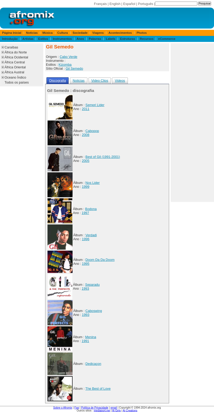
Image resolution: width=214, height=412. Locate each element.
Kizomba (65, 65)
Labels (110, 38)
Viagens (98, 32)
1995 (85, 264)
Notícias (32, 32)
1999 (85, 187)
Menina (90, 337)
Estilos (43, 38)
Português (145, 4)
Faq (76, 407)
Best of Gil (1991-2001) (102, 157)
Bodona (91, 209)
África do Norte (16, 52)
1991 (85, 341)
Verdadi (91, 235)
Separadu (92, 285)
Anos (80, 38)
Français (100, 4)
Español (129, 4)
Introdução (10, 38)
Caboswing (93, 311)
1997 (85, 213)
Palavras (95, 38)
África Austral (14, 72)
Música (48, 32)
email (113, 407)
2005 (85, 161)
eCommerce (166, 38)
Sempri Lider (94, 105)
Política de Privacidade (94, 407)
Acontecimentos (120, 32)
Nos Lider (92, 183)
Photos (141, 32)
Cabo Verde (69, 57)
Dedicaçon (93, 364)
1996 (85, 239)
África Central (15, 62)
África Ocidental (16, 57)
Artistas (28, 38)
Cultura (62, 32)
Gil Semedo (74, 68)
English (115, 4)
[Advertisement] (192, 122)
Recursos (146, 38)
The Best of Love (98, 389)
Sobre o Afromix (62, 407)
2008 (85, 135)
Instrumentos (62, 38)
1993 (85, 288)
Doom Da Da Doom (100, 260)
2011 (85, 109)
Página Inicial (11, 32)
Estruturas (127, 38)
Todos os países (17, 82)
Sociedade (80, 32)
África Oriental (15, 67)
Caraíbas (11, 47)
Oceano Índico (15, 77)
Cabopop (92, 131)
